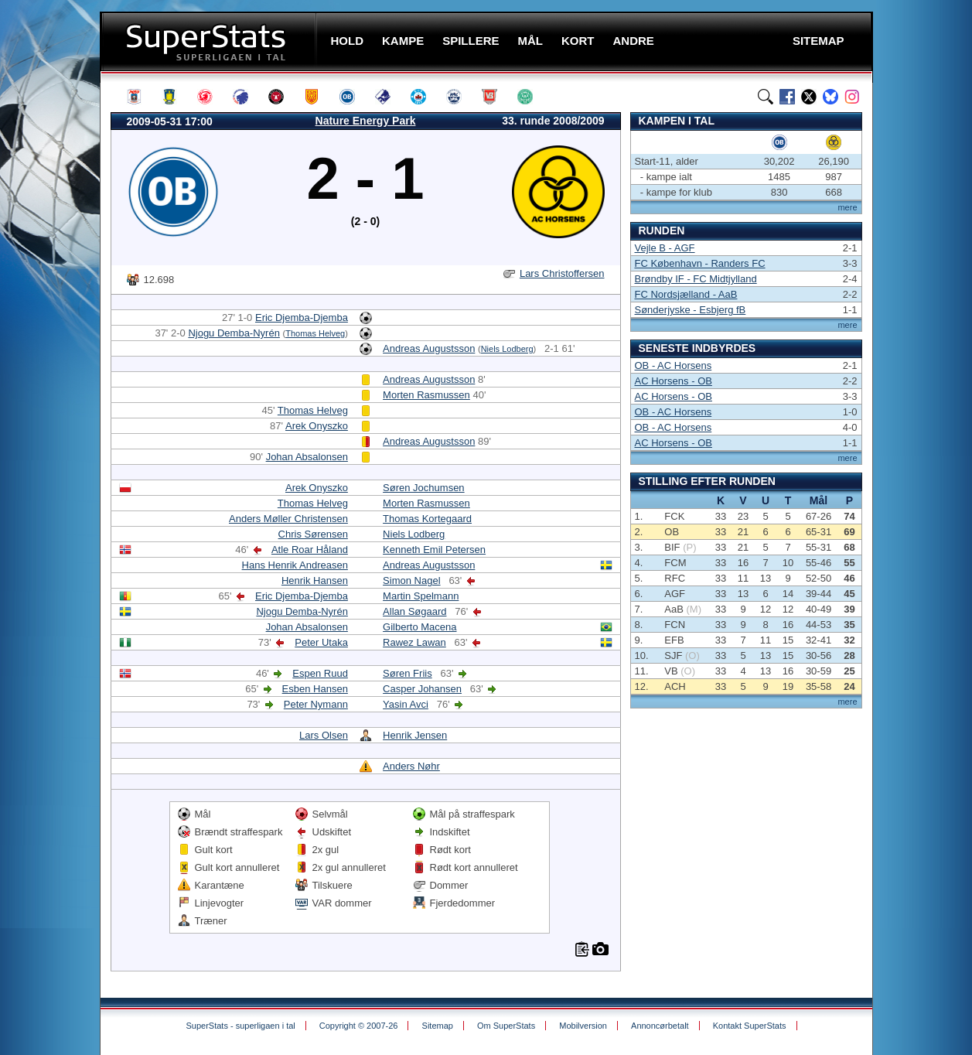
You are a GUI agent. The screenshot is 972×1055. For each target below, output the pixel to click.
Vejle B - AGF (665, 248)
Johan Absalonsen (307, 457)
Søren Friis (407, 673)
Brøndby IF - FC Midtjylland (696, 279)
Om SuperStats (506, 1025)
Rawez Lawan (414, 642)
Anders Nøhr (411, 766)
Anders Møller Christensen (288, 518)
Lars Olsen (323, 735)
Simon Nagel (411, 580)
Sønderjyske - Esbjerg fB (690, 310)
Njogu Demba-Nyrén (234, 333)
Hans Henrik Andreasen (295, 565)
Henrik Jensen (415, 735)
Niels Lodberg (507, 348)
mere (847, 207)
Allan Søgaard (414, 611)
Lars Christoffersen (562, 273)
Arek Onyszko (316, 426)
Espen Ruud (320, 673)
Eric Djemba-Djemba (301, 317)
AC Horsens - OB (673, 381)
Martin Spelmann (421, 596)
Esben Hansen (315, 689)
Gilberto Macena (419, 627)
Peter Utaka (321, 642)
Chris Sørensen (313, 534)
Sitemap (437, 1025)
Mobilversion (583, 1025)
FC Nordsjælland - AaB (686, 294)
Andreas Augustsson (429, 348)
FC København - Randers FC (700, 263)
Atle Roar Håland (309, 549)
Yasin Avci (405, 704)
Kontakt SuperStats (749, 1025)
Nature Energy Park (365, 120)
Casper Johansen (422, 689)
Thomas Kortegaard (427, 518)
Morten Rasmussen (426, 395)
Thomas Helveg (315, 333)
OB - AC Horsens (673, 365)
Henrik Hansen (314, 580)
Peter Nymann (316, 704)
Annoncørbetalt (660, 1025)
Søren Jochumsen (424, 487)
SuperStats (210, 41)
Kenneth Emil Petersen (434, 549)
